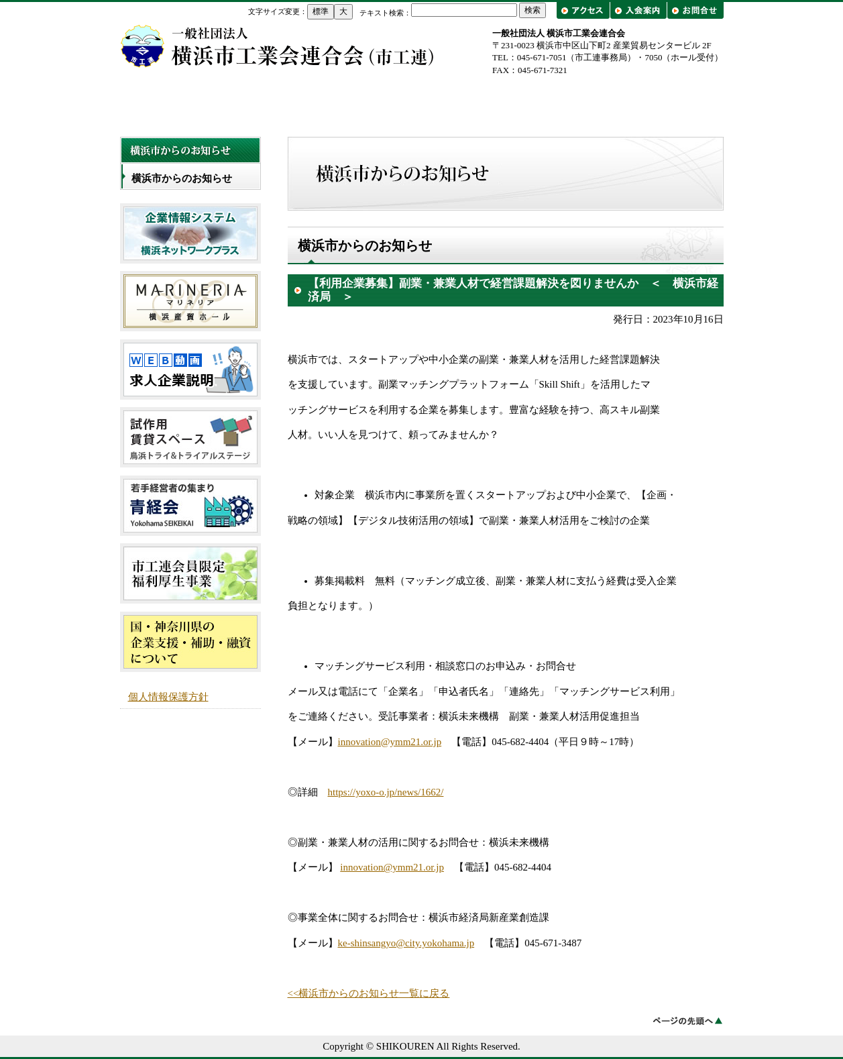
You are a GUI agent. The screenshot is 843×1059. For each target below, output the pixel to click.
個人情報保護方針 (168, 696)
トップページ (180, 101)
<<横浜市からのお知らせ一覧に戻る (369, 993)
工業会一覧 (542, 101)
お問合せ (695, 10)
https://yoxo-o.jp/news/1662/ (386, 792)
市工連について (301, 101)
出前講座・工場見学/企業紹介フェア (663, 101)
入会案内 (638, 10)
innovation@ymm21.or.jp (390, 741)
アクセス (584, 10)
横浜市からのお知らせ (181, 178)
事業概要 (421, 101)
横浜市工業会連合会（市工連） (277, 46)
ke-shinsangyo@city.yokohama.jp (406, 943)
